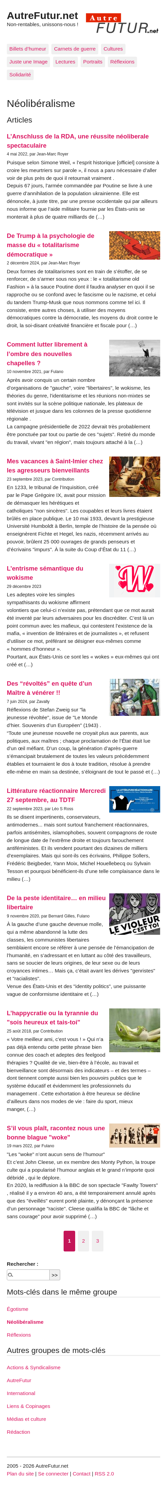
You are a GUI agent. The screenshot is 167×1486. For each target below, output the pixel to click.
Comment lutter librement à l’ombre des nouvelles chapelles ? (47, 354)
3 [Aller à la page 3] (97, 1241)
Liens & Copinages (28, 1406)
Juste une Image (29, 61)
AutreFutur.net (42, 15)
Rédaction (18, 1432)
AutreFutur (19, 1380)
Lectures (65, 61)
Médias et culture (26, 1419)
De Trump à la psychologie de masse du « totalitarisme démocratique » (50, 245)
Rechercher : (22, 1264)
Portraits (93, 61)
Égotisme (17, 1309)
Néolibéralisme (25, 1322)
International (21, 1393)
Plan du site (20, 1473)
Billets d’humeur (28, 49)
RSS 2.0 (104, 1473)
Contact (81, 1473)
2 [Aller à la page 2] (83, 1241)
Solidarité (20, 74)
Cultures (113, 49)
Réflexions (122, 61)
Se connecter (53, 1473)
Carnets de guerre (75, 49)
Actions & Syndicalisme (34, 1367)
